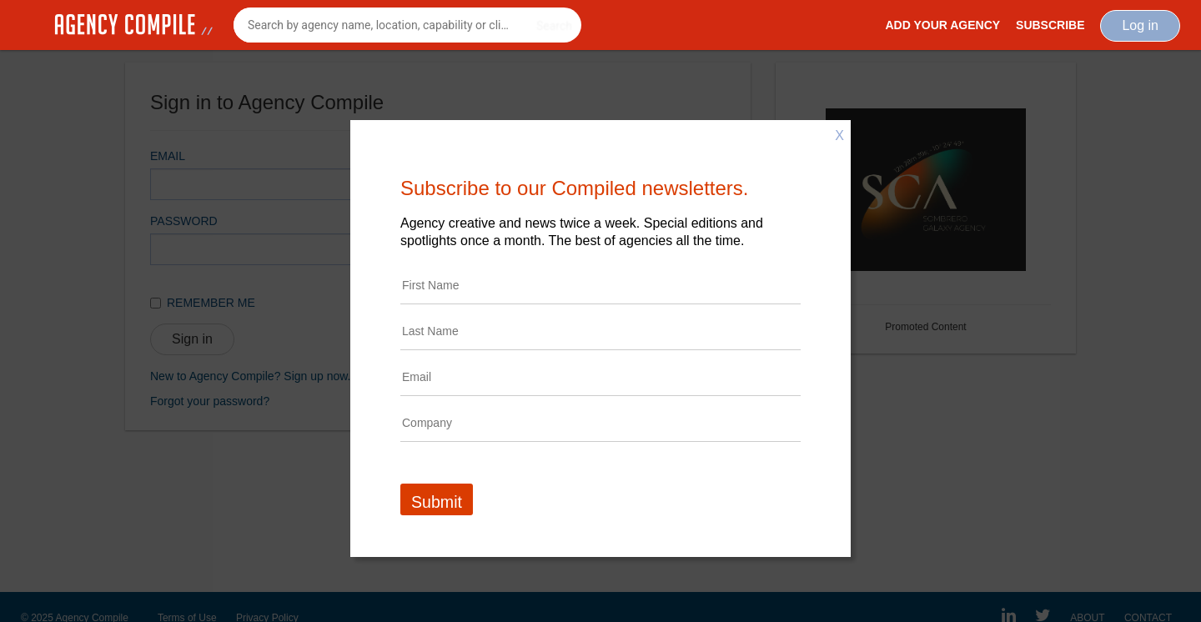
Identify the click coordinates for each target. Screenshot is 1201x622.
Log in (1140, 25)
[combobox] (407, 25)
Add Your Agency (942, 25)
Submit (436, 502)
